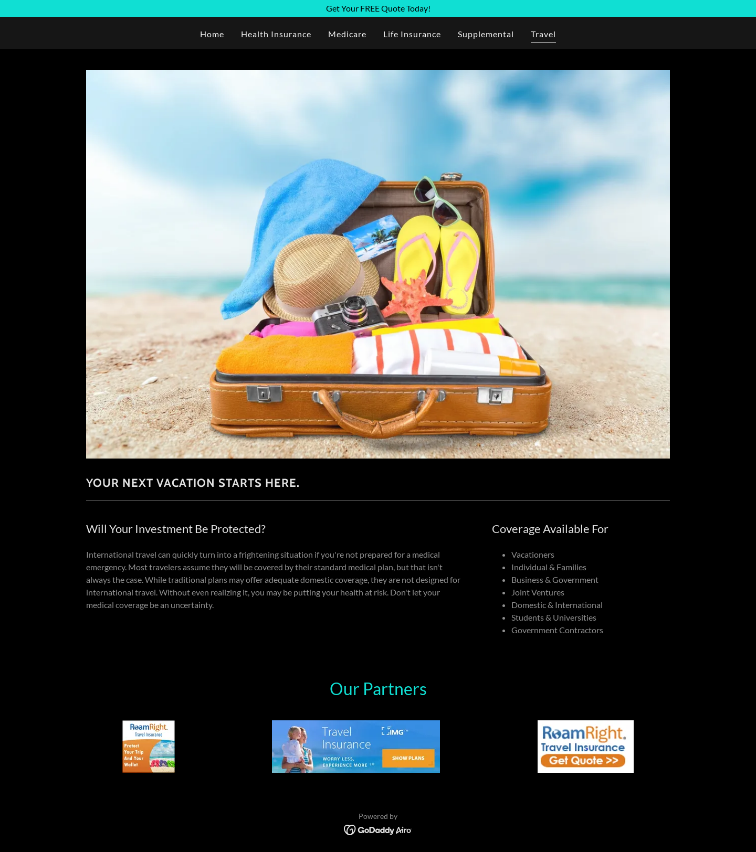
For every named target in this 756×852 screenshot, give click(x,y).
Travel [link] (543, 34)
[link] (378, 829)
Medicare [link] (347, 34)
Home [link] (212, 34)
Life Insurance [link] (412, 34)
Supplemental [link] (486, 34)
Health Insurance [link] (276, 34)
